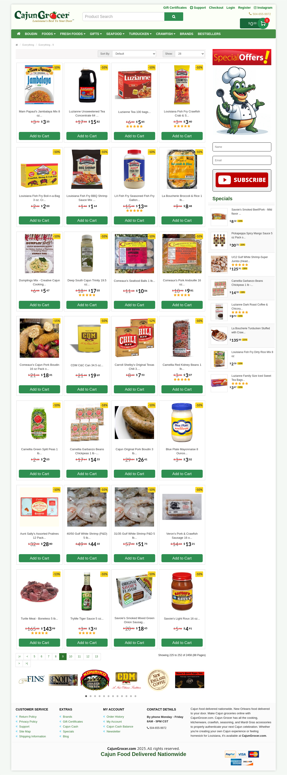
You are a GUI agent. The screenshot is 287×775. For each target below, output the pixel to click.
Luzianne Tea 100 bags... (134, 112)
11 (79, 656)
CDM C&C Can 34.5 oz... (87, 365)
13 (96, 656)
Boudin (31, 34)
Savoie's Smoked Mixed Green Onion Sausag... (134, 620)
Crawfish (166, 34)
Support (22, 726)
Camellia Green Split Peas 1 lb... (39, 451)
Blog (64, 736)
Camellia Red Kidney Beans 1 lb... (182, 366)
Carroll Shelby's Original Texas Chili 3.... (134, 366)
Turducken (140, 34)
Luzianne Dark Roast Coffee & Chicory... (250, 306)
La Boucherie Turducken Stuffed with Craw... (251, 330)
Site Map (23, 731)
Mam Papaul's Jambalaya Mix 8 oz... (39, 113)
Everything (28, 44)
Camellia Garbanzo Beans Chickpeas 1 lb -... (87, 451)
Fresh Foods (72, 34)
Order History (113, 716)
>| (27, 663)
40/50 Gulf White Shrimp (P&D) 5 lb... (87, 535)
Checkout (216, 7)
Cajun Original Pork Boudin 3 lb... (134, 451)
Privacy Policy (26, 721)
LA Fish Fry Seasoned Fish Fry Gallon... (134, 198)
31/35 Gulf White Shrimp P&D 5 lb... (134, 535)
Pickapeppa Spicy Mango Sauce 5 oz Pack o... (252, 235)
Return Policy (26, 716)
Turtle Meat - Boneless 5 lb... (39, 618)
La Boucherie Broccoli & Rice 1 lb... (182, 198)
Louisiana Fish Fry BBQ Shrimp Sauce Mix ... (87, 198)
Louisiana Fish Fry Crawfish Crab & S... (182, 113)
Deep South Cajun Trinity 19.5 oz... (86, 282)
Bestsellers (209, 34)
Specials (66, 731)
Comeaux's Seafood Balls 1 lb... (134, 280)
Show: (169, 53)
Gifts (96, 34)
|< (20, 656)
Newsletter (111, 731)
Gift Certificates (175, 7)
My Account (112, 721)
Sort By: (105, 53)
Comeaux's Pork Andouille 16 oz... (182, 282)
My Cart (262, 23)
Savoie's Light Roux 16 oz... (182, 618)
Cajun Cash (68, 726)
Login (230, 7)
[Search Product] (173, 16)
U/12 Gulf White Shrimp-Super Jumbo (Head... (250, 259)
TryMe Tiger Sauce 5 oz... (87, 618)
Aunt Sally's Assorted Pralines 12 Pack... (39, 535)
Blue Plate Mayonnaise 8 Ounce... (182, 451)
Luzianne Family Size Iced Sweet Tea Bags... (251, 377)
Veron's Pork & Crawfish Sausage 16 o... (182, 535)
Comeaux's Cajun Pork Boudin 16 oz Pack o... (39, 366)
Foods (49, 34)
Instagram (263, 7)
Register (244, 7)
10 (70, 656)
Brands (186, 34)
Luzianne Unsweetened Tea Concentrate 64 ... (87, 113)
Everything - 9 (46, 44)
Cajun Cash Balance (118, 726)
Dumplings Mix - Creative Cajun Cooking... (39, 282)
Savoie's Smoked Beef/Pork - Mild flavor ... (252, 211)
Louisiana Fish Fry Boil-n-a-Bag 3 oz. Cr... (39, 198)
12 (87, 656)
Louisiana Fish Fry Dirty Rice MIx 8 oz (252, 354)
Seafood (115, 34)
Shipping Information (31, 736)
